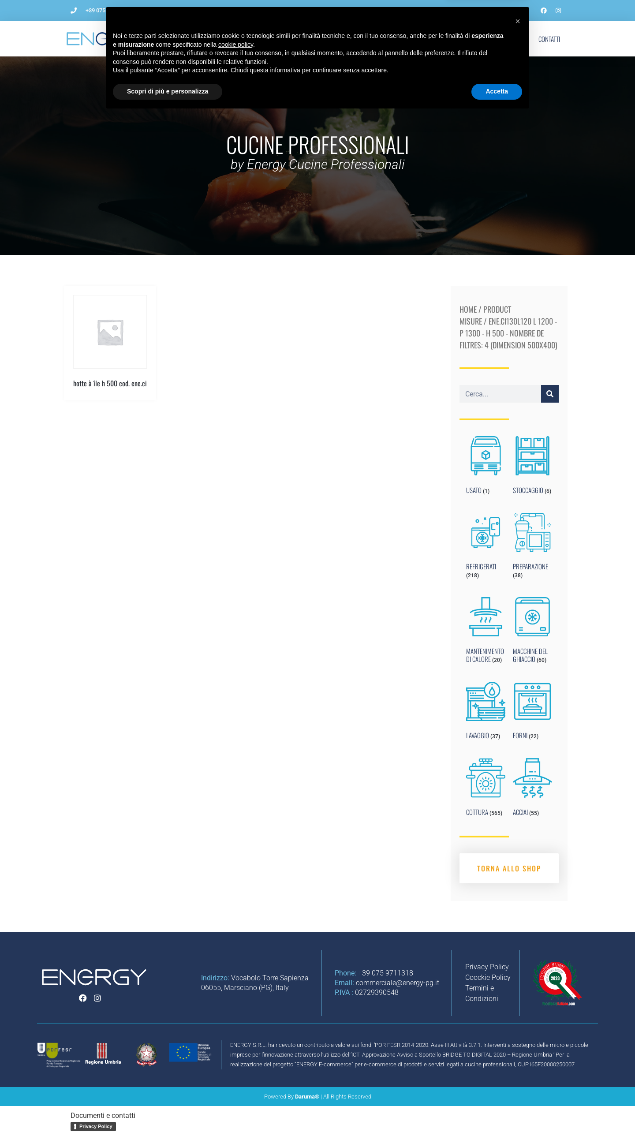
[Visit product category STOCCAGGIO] (532, 467)
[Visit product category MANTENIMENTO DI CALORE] (485, 632)
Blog (446, 39)
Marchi (480, 39)
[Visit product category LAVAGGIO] (485, 713)
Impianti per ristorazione (347, 39)
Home (468, 309)
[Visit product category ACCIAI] (532, 789)
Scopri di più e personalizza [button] (167, 1111)
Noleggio (410, 39)
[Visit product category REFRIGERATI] (485, 548)
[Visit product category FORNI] (532, 713)
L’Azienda (195, 39)
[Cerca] (550, 394)
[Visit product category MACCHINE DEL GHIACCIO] (532, 632)
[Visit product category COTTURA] (485, 789)
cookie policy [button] (235, 1065)
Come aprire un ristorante (260, 39)
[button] (518, 1042)
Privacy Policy (95, 1126)
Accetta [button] (497, 1111)
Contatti (549, 39)
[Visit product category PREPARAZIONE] (532, 548)
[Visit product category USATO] (485, 467)
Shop (514, 39)
